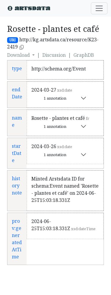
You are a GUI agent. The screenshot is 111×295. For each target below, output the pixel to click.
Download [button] (19, 55)
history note (17, 185)
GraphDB (83, 55)
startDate (16, 153)
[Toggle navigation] (99, 8)
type (17, 68)
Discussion (54, 55)
